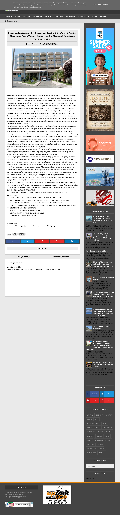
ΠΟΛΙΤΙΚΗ (108, 440)
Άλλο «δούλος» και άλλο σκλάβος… (97, 251)
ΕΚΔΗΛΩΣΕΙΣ (58, 16)
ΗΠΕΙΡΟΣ (22, 234)
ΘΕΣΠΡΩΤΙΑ (37, 16)
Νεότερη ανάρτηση (23, 257)
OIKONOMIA (99, 415)
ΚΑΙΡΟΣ (102, 16)
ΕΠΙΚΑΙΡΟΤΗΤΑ (83, 16)
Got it (105, 5)
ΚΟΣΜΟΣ (89, 440)
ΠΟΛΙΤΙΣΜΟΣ (90, 444)
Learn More (96, 5)
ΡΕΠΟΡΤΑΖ (101, 449)
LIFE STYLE (90, 415)
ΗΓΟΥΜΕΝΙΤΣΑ (91, 432)
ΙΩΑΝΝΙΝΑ (8, 16)
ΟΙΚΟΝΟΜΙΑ (70, 16)
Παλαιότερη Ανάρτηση (61, 257)
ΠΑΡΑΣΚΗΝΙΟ (99, 440)
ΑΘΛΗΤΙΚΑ (109, 415)
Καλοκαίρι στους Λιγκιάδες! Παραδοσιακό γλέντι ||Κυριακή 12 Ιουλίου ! (103, 365)
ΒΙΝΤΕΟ (47, 16)
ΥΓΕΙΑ (94, 16)
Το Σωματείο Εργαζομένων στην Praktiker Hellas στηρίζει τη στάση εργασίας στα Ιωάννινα (103, 294)
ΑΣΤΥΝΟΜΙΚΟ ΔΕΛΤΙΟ (93, 423)
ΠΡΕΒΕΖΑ (26, 16)
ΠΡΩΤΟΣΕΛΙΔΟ (91, 449)
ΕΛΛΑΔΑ (97, 428)
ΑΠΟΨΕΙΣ (89, 419)
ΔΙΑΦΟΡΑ (90, 428)
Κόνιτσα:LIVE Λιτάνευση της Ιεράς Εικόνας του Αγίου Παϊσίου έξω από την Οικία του (103, 264)
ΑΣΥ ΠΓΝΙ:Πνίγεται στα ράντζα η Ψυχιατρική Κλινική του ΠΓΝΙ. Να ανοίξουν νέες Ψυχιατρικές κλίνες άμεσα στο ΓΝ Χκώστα (99, 345)
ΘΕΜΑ (108, 432)
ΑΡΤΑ (17, 16)
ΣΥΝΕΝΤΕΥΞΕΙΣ (91, 453)
